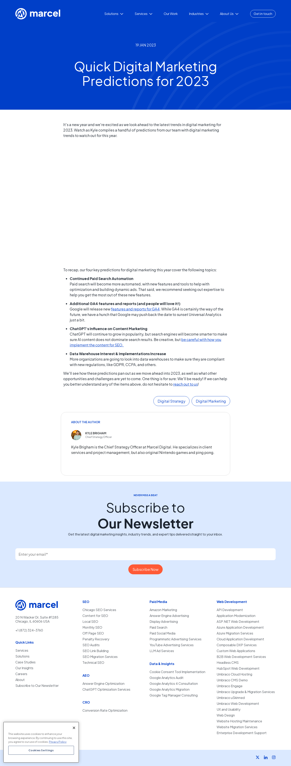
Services (21, 650)
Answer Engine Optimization (103, 684)
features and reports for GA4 (135, 309)
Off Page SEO (93, 633)
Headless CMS (228, 663)
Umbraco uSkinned (231, 698)
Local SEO (90, 622)
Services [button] (143, 14)
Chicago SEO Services (99, 610)
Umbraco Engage (229, 686)
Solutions (22, 656)
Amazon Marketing (163, 610)
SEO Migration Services (100, 657)
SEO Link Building (95, 651)
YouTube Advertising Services (172, 645)
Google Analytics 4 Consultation (174, 684)
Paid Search (158, 627)
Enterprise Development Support (242, 733)
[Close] (74, 727)
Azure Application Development (240, 627)
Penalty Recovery (95, 639)
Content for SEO (95, 616)
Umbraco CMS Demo (232, 680)
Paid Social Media (162, 633)
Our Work (171, 14)
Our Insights (24, 668)
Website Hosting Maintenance (239, 721)
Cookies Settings (41, 750)
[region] (41, 742)
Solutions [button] (113, 14)
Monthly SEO (92, 627)
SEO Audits (91, 645)
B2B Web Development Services (241, 657)
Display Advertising (164, 622)
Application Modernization (236, 616)
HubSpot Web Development (238, 668)
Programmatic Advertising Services (175, 639)
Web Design (226, 715)
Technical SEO (93, 663)
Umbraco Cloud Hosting (234, 674)
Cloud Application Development (240, 639)
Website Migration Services (237, 727)
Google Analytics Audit (166, 678)
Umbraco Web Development (238, 704)
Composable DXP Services (237, 645)
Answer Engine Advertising (169, 616)
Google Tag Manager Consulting (174, 695)
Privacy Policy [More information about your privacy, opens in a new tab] (57, 741)
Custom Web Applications (236, 651)
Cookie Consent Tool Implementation (177, 672)
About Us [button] (229, 14)
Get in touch (263, 14)
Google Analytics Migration (170, 689)
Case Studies (25, 662)
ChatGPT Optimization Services (106, 689)
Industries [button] (199, 14)
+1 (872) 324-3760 (29, 630)
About (20, 680)
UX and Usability (228, 709)
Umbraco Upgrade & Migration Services (246, 692)
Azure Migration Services (235, 633)
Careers (21, 674)
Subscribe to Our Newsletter (37, 686)
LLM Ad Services (162, 651)
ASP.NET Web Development (238, 622)
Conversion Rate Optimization (105, 710)
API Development (230, 610)
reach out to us (185, 384)
